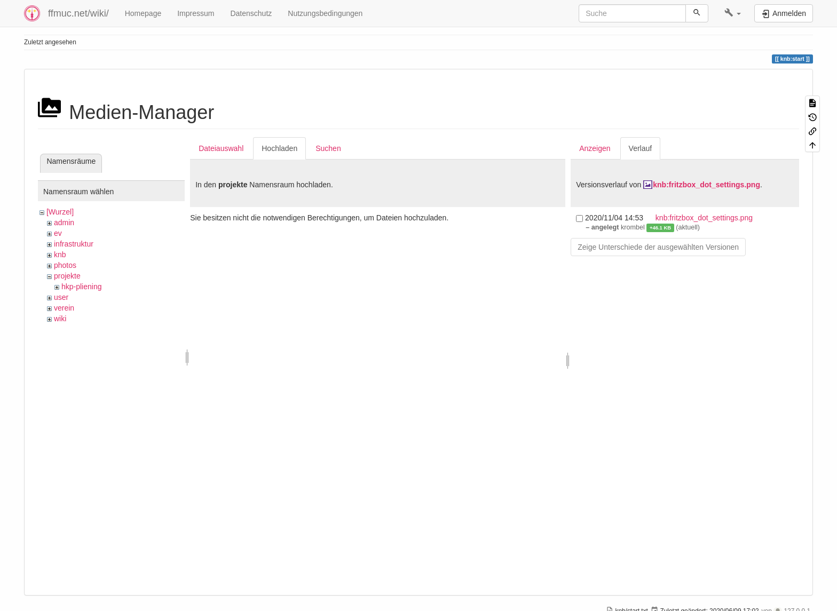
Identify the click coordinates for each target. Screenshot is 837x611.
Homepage (143, 13)
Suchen (328, 148)
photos (65, 265)
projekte (67, 276)
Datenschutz (251, 13)
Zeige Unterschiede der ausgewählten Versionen (658, 247)
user (61, 297)
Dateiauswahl (221, 148)
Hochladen (279, 148)
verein (64, 308)
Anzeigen (594, 148)
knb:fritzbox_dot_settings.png (706, 184)
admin (64, 222)
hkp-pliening (81, 286)
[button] (732, 13)
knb (60, 254)
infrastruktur (73, 244)
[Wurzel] (60, 212)
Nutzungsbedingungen (325, 13)
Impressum (195, 13)
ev (58, 233)
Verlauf (640, 148)
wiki (60, 318)
